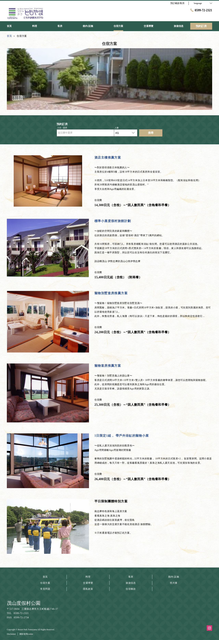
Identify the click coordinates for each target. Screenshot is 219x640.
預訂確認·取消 (177, 3)
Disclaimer (11, 634)
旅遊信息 (131, 583)
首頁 (45, 577)
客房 (130, 577)
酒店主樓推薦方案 (107, 157)
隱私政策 (88, 589)
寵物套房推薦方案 (107, 365)
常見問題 (45, 589)
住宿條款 (131, 589)
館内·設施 (173, 577)
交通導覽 (88, 583)
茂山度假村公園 (23, 603)
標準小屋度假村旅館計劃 (112, 221)
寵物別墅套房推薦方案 (111, 293)
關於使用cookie (26, 634)
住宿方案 (45, 583)
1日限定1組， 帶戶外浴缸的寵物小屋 (121, 435)
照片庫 (173, 583)
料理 (88, 577)
